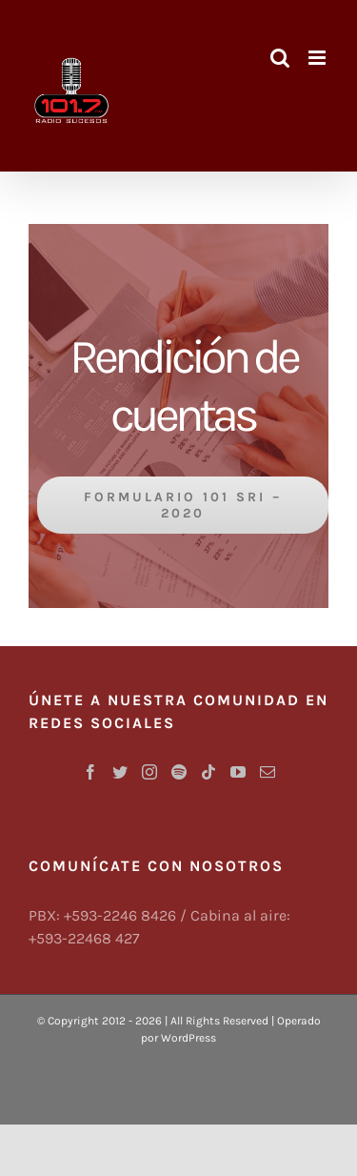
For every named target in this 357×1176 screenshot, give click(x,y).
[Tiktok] (208, 772)
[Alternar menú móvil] (318, 58)
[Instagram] (149, 772)
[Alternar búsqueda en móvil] (279, 58)
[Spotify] (179, 772)
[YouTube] (238, 772)
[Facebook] (90, 772)
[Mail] (267, 772)
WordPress (188, 1037)
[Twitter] (120, 772)
